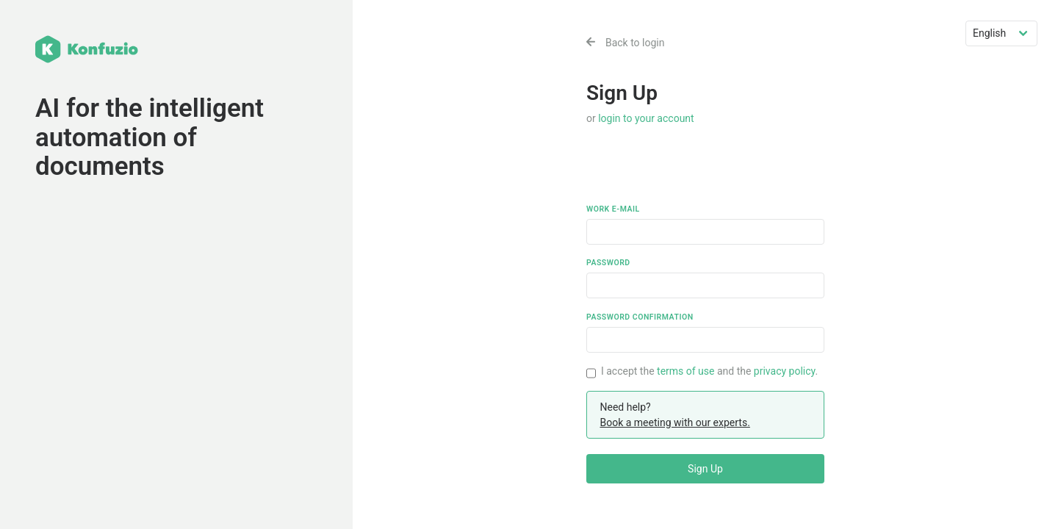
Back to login (625, 42)
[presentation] (698, 175)
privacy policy (785, 371)
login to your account (646, 118)
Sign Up (705, 469)
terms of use (685, 371)
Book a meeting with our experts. (674, 422)
